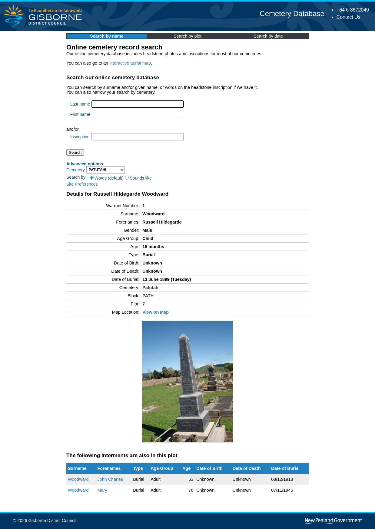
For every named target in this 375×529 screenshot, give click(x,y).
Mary (102, 490)
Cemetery (75, 169)
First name (80, 114)
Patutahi (151, 287)
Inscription (80, 136)
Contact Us (348, 17)
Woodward (78, 479)
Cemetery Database (292, 13)
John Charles (110, 479)
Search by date (268, 36)
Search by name (106, 36)
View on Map (155, 312)
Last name (80, 104)
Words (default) (106, 178)
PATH (148, 295)
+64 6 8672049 (353, 9)
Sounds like (138, 178)
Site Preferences (82, 184)
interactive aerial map (130, 63)
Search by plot (187, 36)
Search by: (76, 177)
